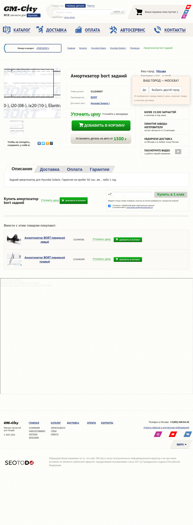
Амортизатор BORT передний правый (45, 259)
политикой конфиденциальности (139, 207)
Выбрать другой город (165, 89)
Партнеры (33, 434)
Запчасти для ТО (58, 428)
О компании (34, 428)
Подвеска (135, 48)
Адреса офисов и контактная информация (166, 427)
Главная (71, 48)
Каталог (83, 48)
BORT (94, 97)
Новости (54, 434)
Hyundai (32, 15)
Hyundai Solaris (98, 48)
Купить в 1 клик (170, 194)
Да (144, 89)
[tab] (22, 169)
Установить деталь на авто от (101, 138)
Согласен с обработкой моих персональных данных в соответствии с (133, 206)
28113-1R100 (69, 17)
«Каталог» (42, 48)
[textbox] (82, 12)
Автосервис (34, 437)
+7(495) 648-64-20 (179, 422)
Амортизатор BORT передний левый (45, 240)
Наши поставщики (37, 431)
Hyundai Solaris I (118, 48)
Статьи (54, 431)
